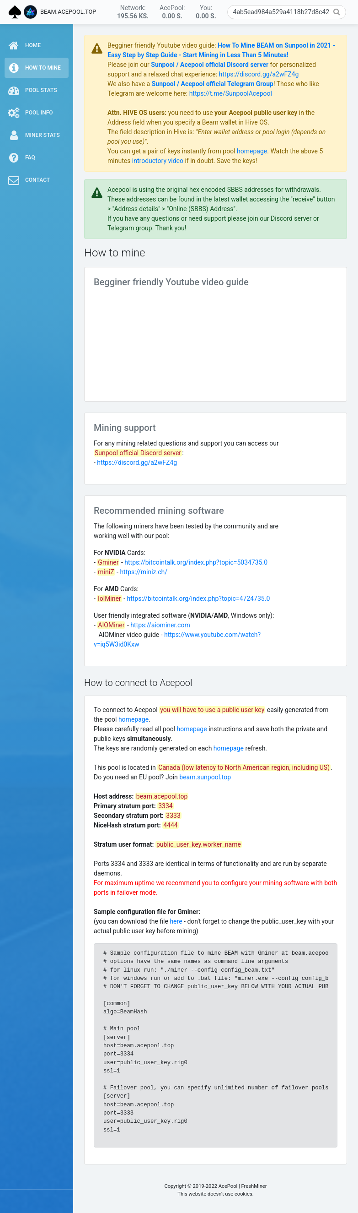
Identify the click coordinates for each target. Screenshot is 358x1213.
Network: (133, 12)
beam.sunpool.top (205, 777)
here (176, 921)
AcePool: (172, 12)
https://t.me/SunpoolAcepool (230, 93)
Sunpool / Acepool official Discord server (209, 64)
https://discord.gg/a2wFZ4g (259, 74)
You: (206, 12)
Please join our (129, 64)
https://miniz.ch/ (143, 572)
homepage (252, 151)
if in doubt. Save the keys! (220, 160)
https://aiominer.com (160, 625)
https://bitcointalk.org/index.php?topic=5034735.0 (195, 562)
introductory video (157, 160)
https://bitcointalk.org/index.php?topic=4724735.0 (198, 598)
